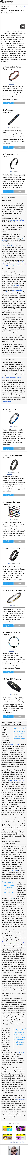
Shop (15, 31)
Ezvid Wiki (3, 6)
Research (9, 31)
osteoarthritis (14, 744)
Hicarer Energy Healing (16, 220)
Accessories (4, 8)
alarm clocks (14, 870)
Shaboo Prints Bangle (9, 246)
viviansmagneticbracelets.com (11, 377)
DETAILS (16, 83)
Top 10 (20, 31)
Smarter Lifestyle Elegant (17, 264)
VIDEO (18, 127)
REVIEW (12, 83)
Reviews (9, 6)
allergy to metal (21, 1099)
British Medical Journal (16, 780)
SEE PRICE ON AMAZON (8, 103)
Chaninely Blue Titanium (14, 266)
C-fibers (11, 898)
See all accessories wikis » (17, 1142)
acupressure (20, 1052)
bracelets (16, 285)
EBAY (19, 103)
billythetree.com (7, 401)
